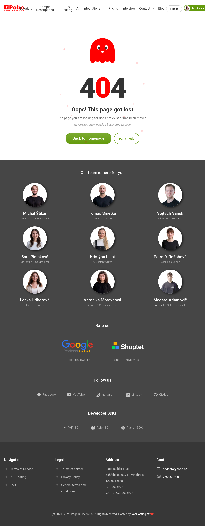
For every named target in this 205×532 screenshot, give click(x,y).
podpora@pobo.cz (175, 469)
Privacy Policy (70, 477)
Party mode (126, 138)
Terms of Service (21, 469)
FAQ (13, 485)
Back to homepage (88, 138)
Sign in (174, 8)
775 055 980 (171, 477)
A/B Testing (18, 477)
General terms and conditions (73, 488)
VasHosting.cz (140, 514)
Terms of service (72, 469)
